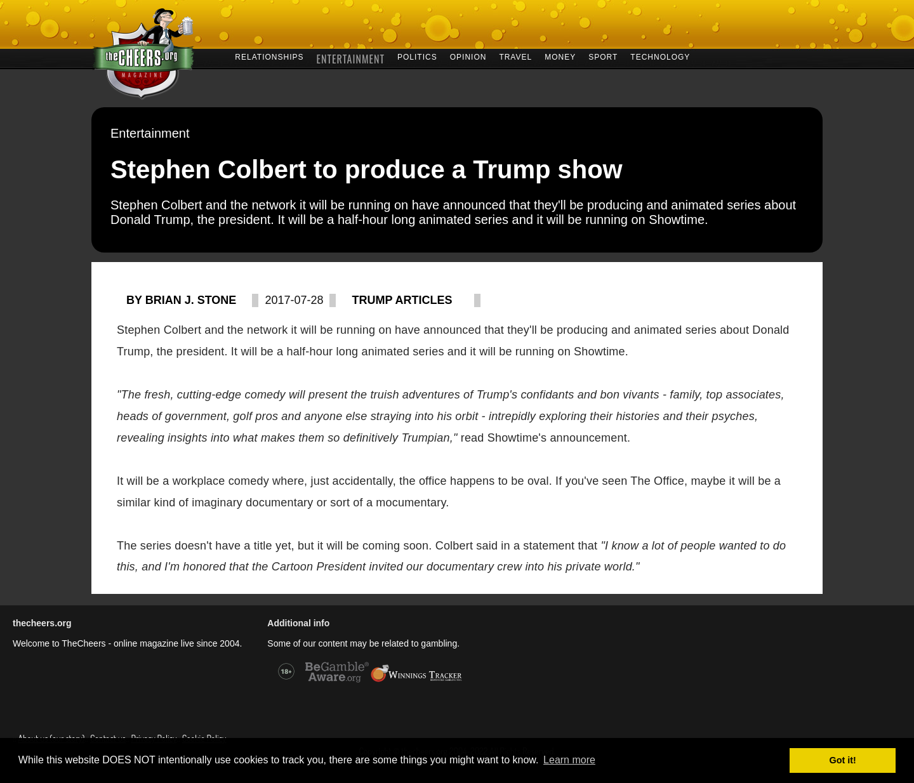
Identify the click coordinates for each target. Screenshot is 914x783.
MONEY (560, 56)
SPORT (603, 56)
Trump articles (402, 300)
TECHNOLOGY (660, 56)
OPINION (468, 56)
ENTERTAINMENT (350, 57)
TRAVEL (515, 56)
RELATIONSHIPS (269, 56)
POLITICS (417, 56)
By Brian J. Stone (181, 300)
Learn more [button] (569, 759)
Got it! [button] (843, 760)
